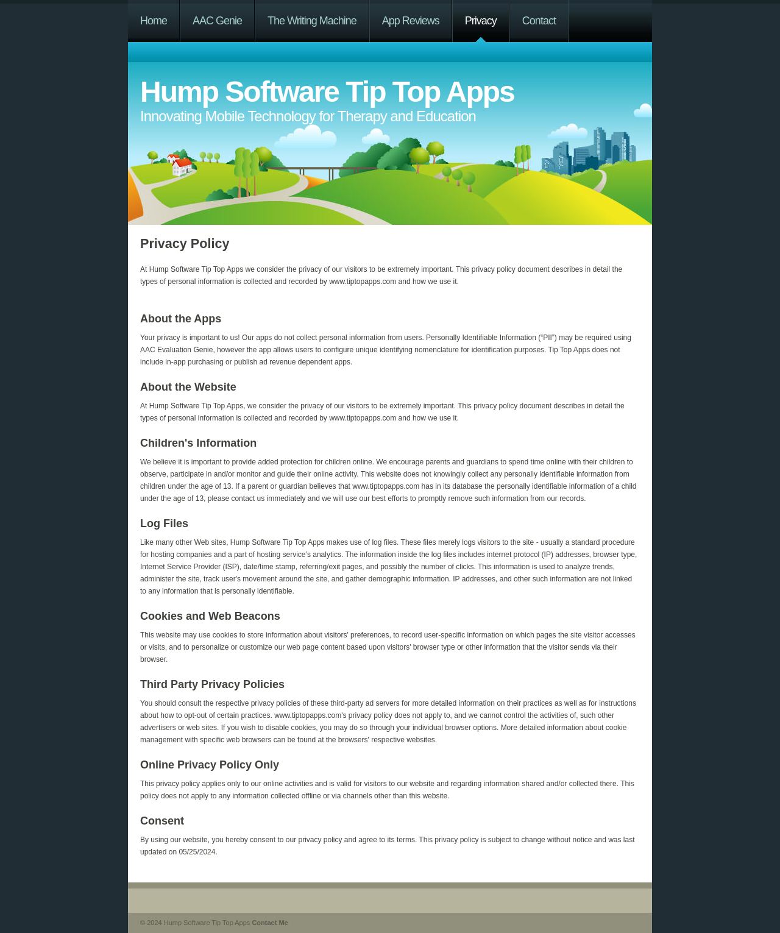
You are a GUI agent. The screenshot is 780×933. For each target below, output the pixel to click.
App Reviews (410, 21)
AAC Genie (217, 21)
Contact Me (270, 922)
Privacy (481, 21)
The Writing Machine (312, 21)
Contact (539, 21)
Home (153, 21)
